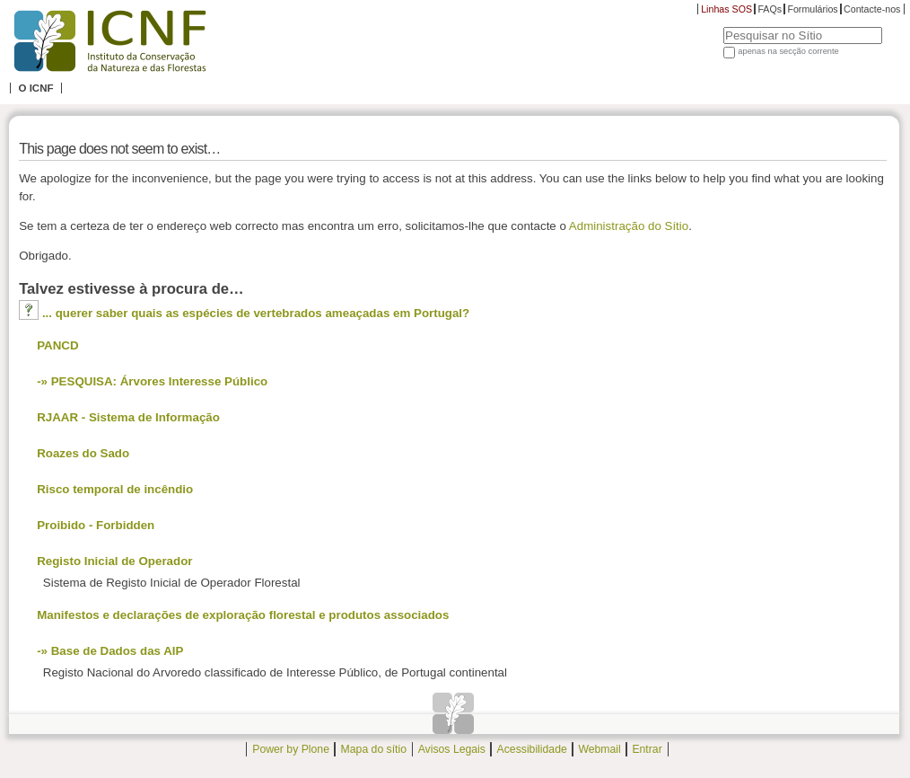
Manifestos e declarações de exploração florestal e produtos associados (243, 615)
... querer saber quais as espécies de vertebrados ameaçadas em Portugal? (255, 313)
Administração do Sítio (628, 226)
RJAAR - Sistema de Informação (128, 417)
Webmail (599, 749)
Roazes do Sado (83, 453)
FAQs (769, 9)
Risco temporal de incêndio (115, 489)
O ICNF (35, 88)
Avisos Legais (452, 749)
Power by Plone (290, 749)
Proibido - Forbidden (95, 525)
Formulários (812, 9)
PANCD (57, 345)
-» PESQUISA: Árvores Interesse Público (152, 381)
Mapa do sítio (374, 749)
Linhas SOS (726, 9)
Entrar (646, 749)
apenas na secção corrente (788, 51)
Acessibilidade (532, 749)
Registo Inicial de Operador (114, 561)
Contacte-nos (872, 9)
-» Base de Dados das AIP (110, 651)
